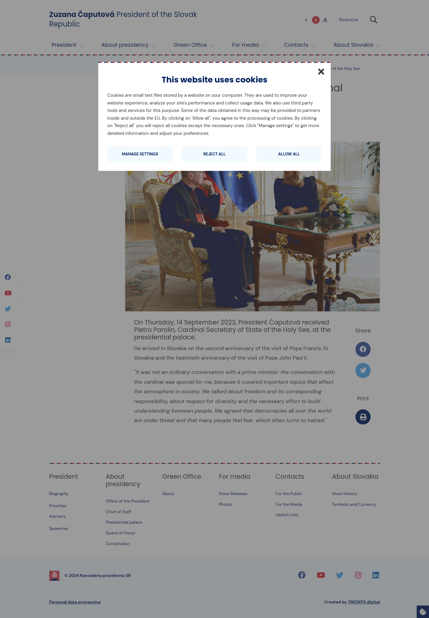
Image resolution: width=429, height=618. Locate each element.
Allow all (289, 154)
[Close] (321, 71)
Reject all (214, 154)
